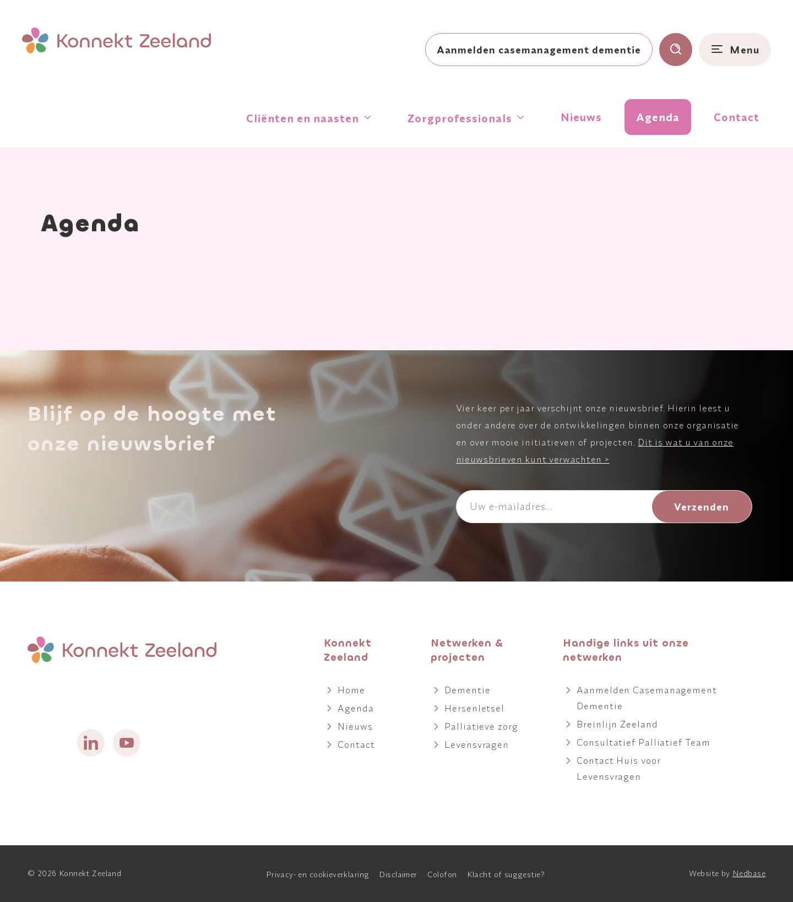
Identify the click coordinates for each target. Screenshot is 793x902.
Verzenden (701, 506)
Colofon (442, 874)
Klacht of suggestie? (506, 874)
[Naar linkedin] (91, 743)
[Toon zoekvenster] (675, 49)
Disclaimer (398, 874)
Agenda (658, 117)
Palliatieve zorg (481, 726)
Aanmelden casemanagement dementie (539, 49)
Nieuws (581, 117)
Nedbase (748, 873)
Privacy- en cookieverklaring (318, 874)
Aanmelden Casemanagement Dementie (647, 697)
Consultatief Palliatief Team (643, 742)
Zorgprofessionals (460, 118)
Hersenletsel (474, 708)
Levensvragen (476, 744)
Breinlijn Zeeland (617, 724)
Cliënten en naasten (302, 118)
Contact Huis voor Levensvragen (618, 768)
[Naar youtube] (126, 743)
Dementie (467, 689)
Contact (736, 117)
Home (351, 689)
